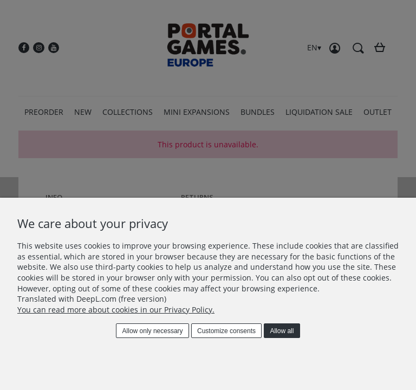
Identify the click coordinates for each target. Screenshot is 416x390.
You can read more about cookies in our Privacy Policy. (115, 309)
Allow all (282, 331)
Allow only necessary (152, 331)
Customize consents (226, 331)
